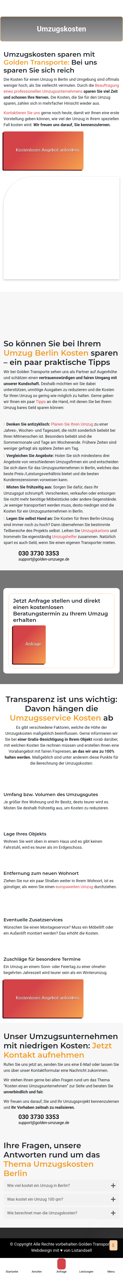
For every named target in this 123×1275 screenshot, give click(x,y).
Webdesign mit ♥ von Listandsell (61, 1250)
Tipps (41, 401)
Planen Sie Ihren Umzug (72, 424)
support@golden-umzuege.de (43, 559)
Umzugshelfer (64, 536)
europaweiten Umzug (75, 886)
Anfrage (29, 644)
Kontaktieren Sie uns (22, 112)
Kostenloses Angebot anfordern (43, 150)
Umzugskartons (95, 530)
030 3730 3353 (38, 553)
